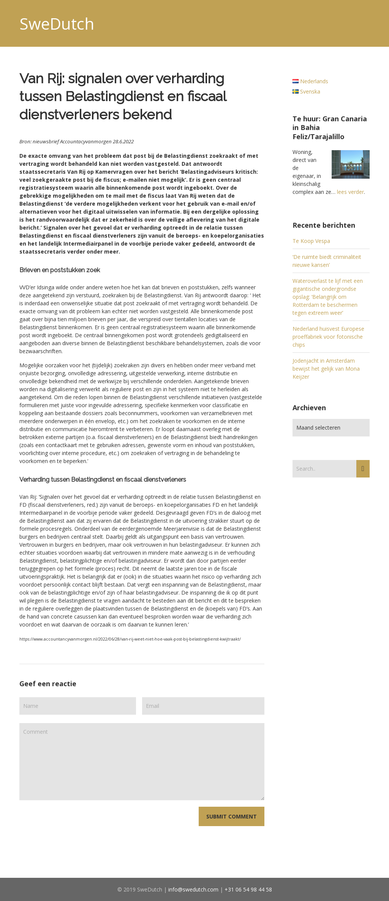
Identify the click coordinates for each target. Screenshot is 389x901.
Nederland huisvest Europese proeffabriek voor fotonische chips (328, 336)
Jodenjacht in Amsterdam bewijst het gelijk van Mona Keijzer (326, 368)
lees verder (350, 191)
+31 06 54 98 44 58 (248, 889)
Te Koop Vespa (311, 240)
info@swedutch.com (193, 889)
